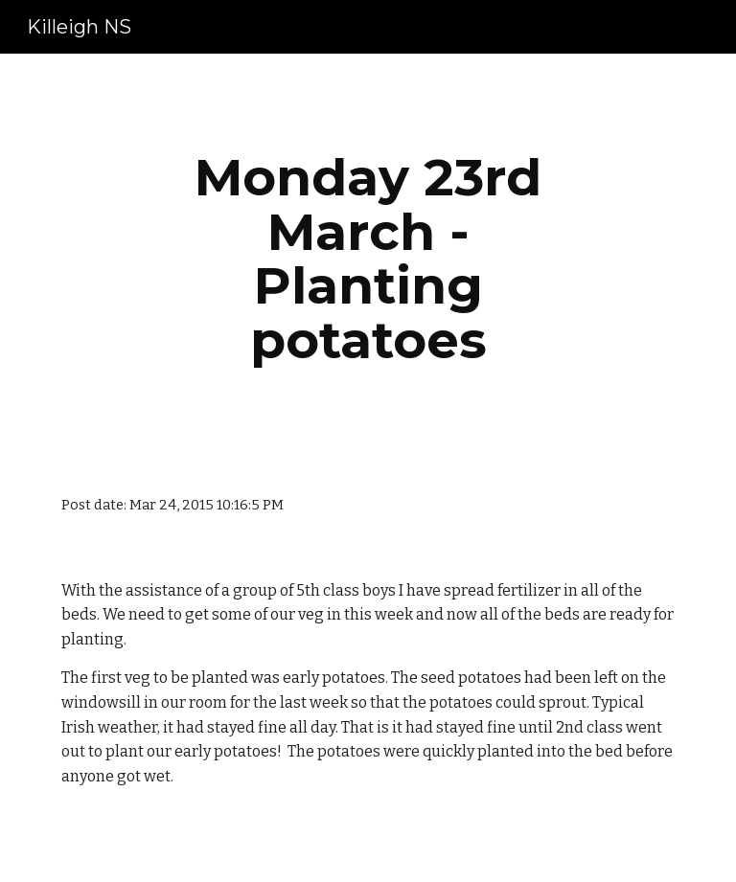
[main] (367, 258)
